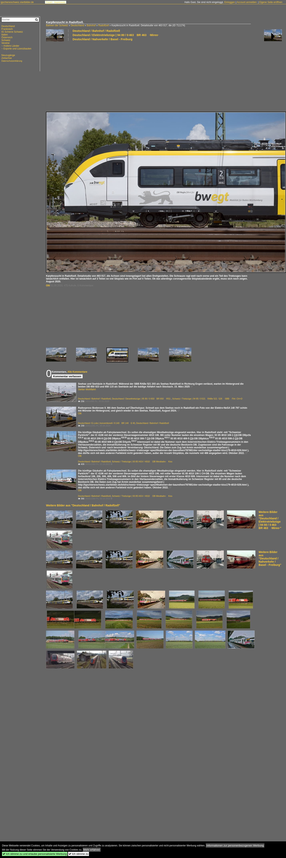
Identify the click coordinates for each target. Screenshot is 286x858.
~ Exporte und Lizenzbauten (16, 48)
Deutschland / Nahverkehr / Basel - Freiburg (102, 39)
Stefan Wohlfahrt (87, 389)
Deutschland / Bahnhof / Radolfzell (96, 30)
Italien (4, 34)
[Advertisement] (110, 76)
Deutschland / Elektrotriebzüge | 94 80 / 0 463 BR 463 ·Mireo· (116, 35)
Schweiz (5, 40)
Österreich (6, 37)
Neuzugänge (8, 55)
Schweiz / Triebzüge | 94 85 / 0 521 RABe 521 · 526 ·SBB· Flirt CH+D (207, 398)
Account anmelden (247, 2)
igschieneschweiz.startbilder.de (17, 2)
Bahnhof (91, 25)
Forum (49, 2)
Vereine (5, 43)
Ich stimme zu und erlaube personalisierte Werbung (35, 853)
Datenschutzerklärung (11, 61)
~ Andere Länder (10, 45)
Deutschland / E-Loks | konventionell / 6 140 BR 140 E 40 (106, 423)
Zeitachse (6, 58)
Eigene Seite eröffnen (270, 2)
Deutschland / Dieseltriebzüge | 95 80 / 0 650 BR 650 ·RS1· (141, 398)
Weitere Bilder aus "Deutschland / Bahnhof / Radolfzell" (83, 505)
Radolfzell (103, 25)
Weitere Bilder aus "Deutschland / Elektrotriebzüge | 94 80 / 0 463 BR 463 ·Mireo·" (270, 520)
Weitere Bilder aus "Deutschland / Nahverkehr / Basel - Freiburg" (270, 558)
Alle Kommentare (77, 371)
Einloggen (229, 2)
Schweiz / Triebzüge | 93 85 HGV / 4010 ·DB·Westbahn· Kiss (142, 461)
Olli (48, 285)
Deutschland (77, 25)
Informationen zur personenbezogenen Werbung (235, 845)
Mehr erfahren (91, 849)
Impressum (59, 2)
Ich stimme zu (78, 853)
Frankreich (7, 29)
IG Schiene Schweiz (12, 31)
